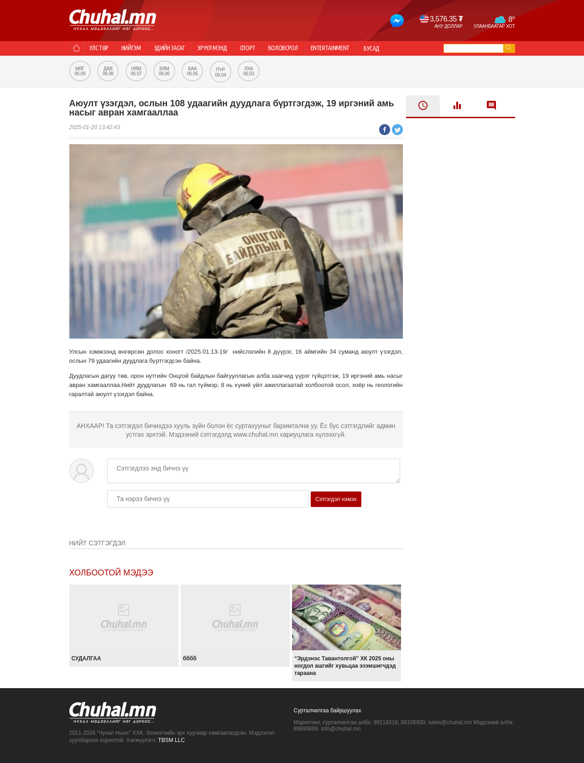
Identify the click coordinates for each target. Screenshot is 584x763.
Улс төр (101, 48)
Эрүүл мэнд (224, 48)
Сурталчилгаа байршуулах (327, 710)
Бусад (397, 48)
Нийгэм (136, 48)
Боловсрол (302, 48)
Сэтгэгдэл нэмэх (336, 499)
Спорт (263, 48)
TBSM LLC (171, 740)
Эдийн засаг (177, 48)
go (508, 47)
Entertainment (354, 48)
